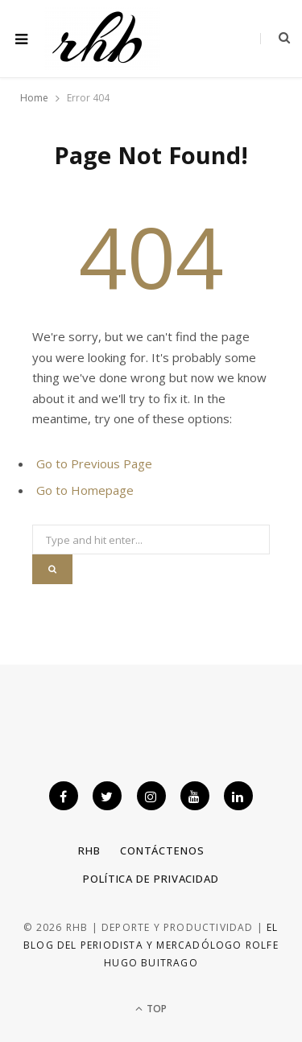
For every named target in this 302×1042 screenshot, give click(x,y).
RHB (89, 850)
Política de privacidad (151, 878)
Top (151, 1008)
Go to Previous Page (94, 463)
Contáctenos (162, 850)
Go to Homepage (85, 490)
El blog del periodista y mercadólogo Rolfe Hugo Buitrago (151, 945)
